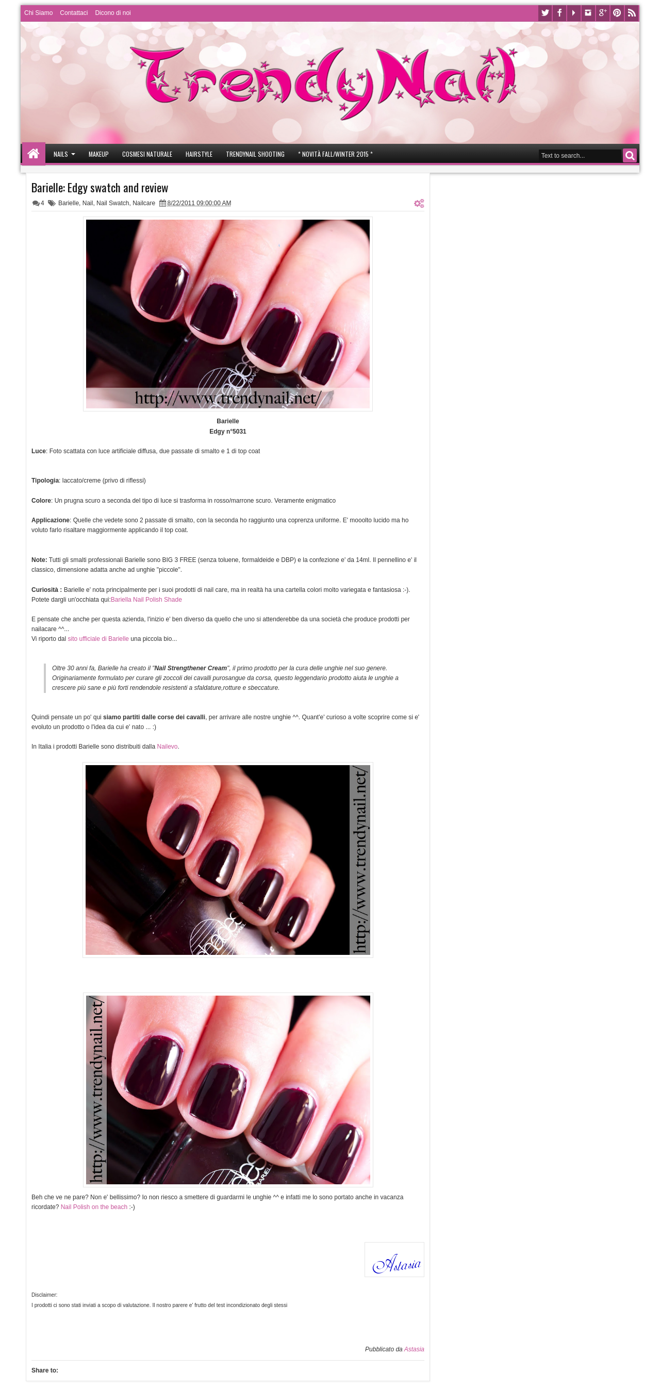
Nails (61, 154)
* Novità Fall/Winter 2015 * (335, 154)
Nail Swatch (112, 203)
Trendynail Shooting (255, 154)
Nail (87, 203)
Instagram (588, 13)
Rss (631, 13)
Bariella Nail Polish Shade (146, 599)
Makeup (99, 154)
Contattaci (74, 12)
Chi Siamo (38, 12)
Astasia (414, 1349)
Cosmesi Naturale (147, 154)
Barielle (68, 203)
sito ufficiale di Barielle (99, 638)
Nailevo (167, 746)
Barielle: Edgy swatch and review (99, 187)
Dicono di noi (112, 12)
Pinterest (617, 13)
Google (602, 13)
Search (630, 155)
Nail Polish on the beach (94, 1207)
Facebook (559, 13)
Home (33, 154)
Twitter (545, 13)
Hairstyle (199, 154)
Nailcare (144, 203)
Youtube (574, 13)
